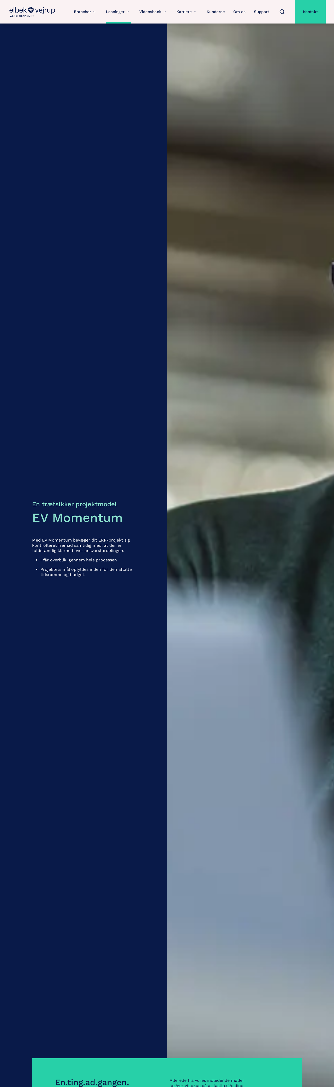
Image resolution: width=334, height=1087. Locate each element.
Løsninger (118, 12)
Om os (239, 11)
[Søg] (282, 12)
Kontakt (310, 11)
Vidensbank (153, 12)
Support (261, 11)
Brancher (86, 12)
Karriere (187, 12)
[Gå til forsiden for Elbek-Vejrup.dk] (32, 12)
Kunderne (216, 11)
